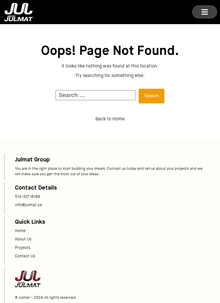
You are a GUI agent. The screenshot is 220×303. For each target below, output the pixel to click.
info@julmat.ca (28, 204)
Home (20, 230)
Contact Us (25, 255)
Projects (22, 247)
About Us (23, 239)
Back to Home (110, 119)
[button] (204, 11)
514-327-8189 (27, 196)
